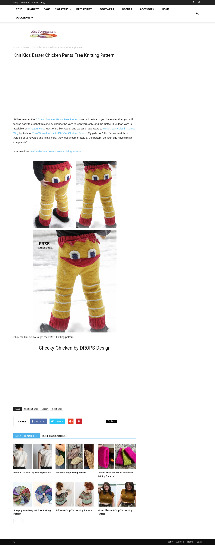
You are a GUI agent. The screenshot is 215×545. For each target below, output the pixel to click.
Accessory (148, 9)
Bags (43, 2)
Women (25, 2)
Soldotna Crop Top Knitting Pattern (74, 510)
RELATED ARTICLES (27, 436)
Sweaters (63, 9)
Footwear (108, 9)
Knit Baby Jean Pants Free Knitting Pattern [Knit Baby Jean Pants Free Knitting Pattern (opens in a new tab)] (56, 151)
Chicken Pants (31, 408)
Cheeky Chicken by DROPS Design (75, 348)
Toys (19, 9)
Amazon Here (36, 128)
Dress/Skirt (85, 9)
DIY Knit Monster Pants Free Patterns (58, 119)
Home (35, 2)
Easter (26, 47)
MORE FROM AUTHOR (54, 436)
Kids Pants (57, 408)
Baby (15, 2)
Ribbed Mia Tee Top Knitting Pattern (32, 472)
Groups (128, 9)
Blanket (33, 9)
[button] (197, 13)
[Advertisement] (137, 34)
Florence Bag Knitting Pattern (71, 472)
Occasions (24, 17)
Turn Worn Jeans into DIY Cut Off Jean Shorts (59, 133)
